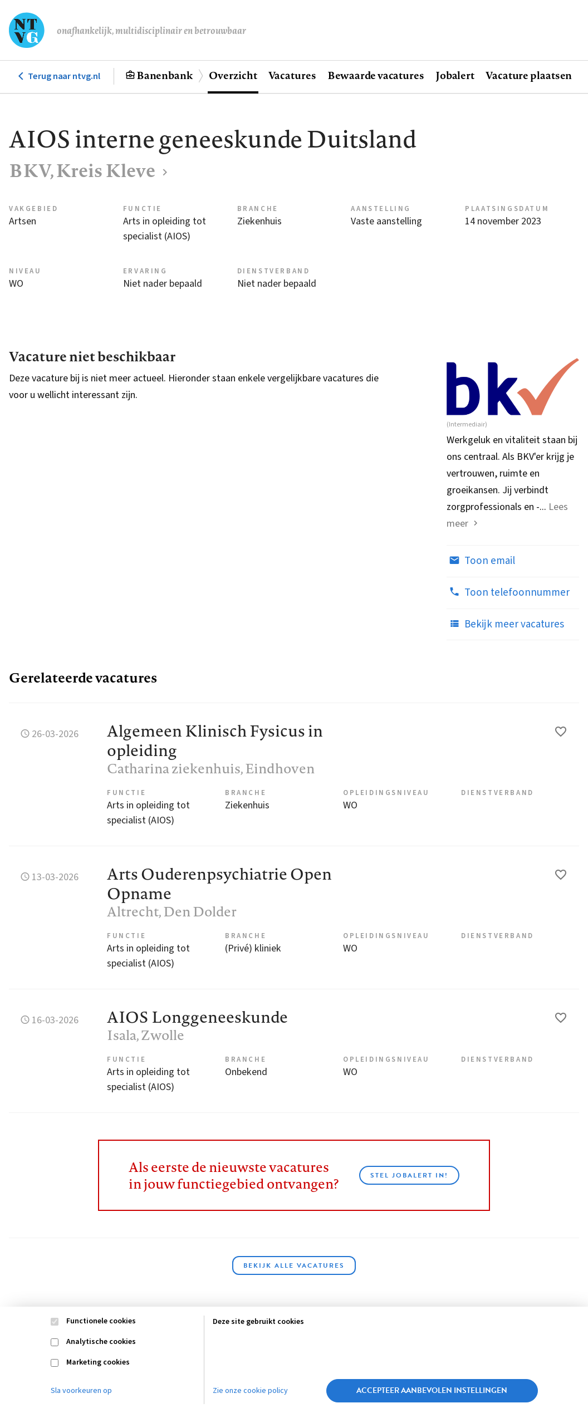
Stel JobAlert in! (409, 1175)
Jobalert (454, 75)
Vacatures (292, 75)
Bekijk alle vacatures (294, 1265)
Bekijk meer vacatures (505, 624)
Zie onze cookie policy (250, 1390)
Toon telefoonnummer (508, 592)
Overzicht (233, 75)
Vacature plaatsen (529, 75)
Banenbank (164, 75)
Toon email (481, 560)
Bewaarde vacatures (375, 75)
